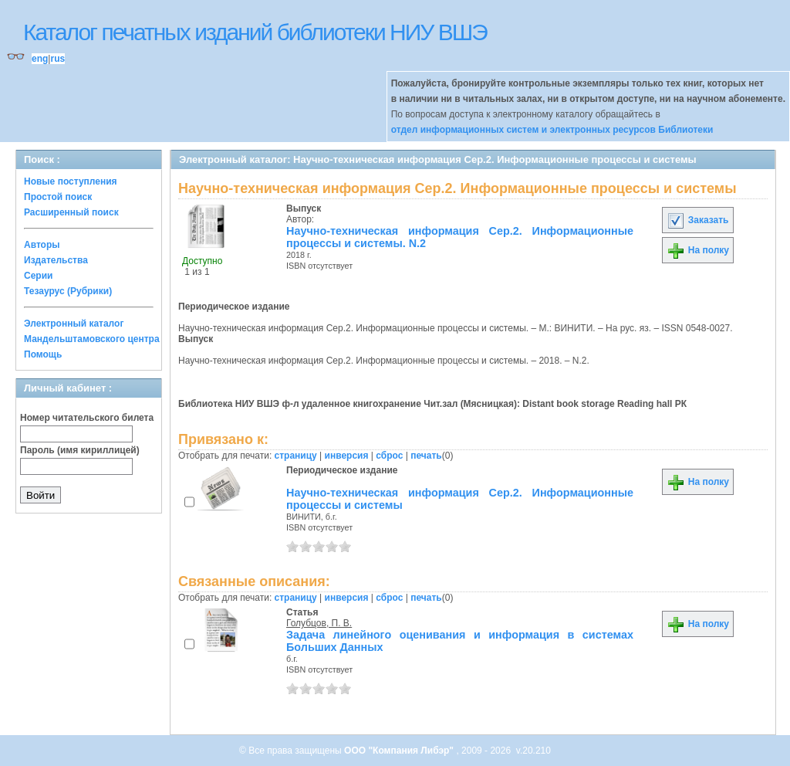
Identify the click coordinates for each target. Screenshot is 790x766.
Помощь (43, 354)
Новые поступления (70, 181)
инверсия (347, 455)
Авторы (42, 244)
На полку (698, 250)
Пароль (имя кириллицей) (80, 450)
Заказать (697, 220)
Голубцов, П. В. (319, 623)
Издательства (56, 260)
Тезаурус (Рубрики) (68, 291)
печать (426, 455)
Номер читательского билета (87, 417)
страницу (296, 455)
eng (40, 58)
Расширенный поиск (71, 212)
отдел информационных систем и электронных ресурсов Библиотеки (552, 129)
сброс (389, 455)
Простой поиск (58, 197)
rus (57, 58)
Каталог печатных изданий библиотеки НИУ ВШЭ (255, 32)
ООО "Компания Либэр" (400, 750)
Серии (38, 275)
